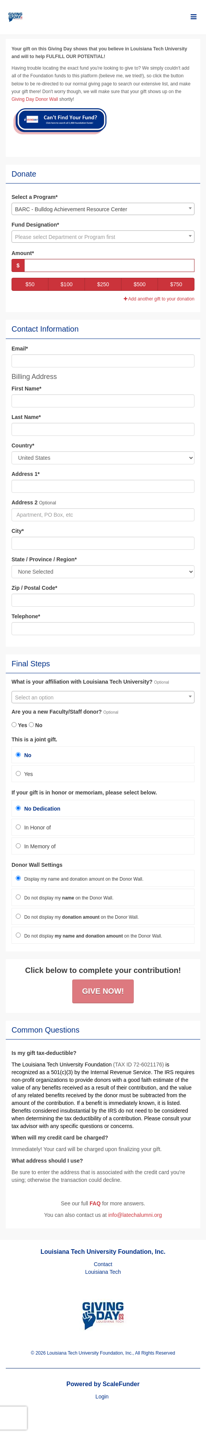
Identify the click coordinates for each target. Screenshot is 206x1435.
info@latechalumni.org (135, 1215)
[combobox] (103, 209)
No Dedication (38, 809)
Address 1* (26, 474)
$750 (176, 284)
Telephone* (26, 616)
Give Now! (103, 991)
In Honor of (33, 827)
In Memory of (36, 846)
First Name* (27, 388)
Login (101, 1396)
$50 (29, 284)
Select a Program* (35, 197)
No (36, 725)
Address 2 (25, 502)
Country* (23, 445)
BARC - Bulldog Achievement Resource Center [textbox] (71, 209)
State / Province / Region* (44, 559)
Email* (20, 348)
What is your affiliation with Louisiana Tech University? (82, 682)
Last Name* (26, 417)
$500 (140, 284)
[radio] (103, 754)
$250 (103, 284)
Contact (103, 1264)
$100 (67, 284)
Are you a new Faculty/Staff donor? (57, 712)
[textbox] (103, 237)
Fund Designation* (35, 225)
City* (18, 531)
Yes (19, 725)
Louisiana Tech (103, 1272)
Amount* (23, 253)
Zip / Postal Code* (34, 588)
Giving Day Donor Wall (35, 99)
